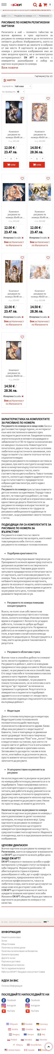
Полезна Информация (11, 985)
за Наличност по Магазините (14, 244)
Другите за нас (8, 958)
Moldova (43, 1050)
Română (27, 1024)
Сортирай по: (7, 86)
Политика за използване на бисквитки (19, 951)
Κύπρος (18, 1044)
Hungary (14, 1034)
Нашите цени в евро (11, 937)
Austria (13, 1029)
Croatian (27, 1029)
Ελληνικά (12, 1024)
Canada (29, 1050)
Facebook (8, 1000)
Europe (29, 1034)
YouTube (8, 1011)
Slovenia (41, 1039)
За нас (4, 940)
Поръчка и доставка (10, 961)
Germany (42, 1024)
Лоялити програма (10, 954)
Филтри (9, 80)
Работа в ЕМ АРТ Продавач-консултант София (23, 971)
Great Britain (34, 1044)
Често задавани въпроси (13, 968)
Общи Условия (8, 944)
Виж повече (9, 67)
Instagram (8, 1006)
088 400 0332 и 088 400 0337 (41, 10)
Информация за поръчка (12, 965)
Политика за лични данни (13, 947)
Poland (12, 1039)
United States (12, 1050)
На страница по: (9, 91)
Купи (11, 164)
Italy (41, 1034)
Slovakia (26, 1039)
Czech (41, 1029)
